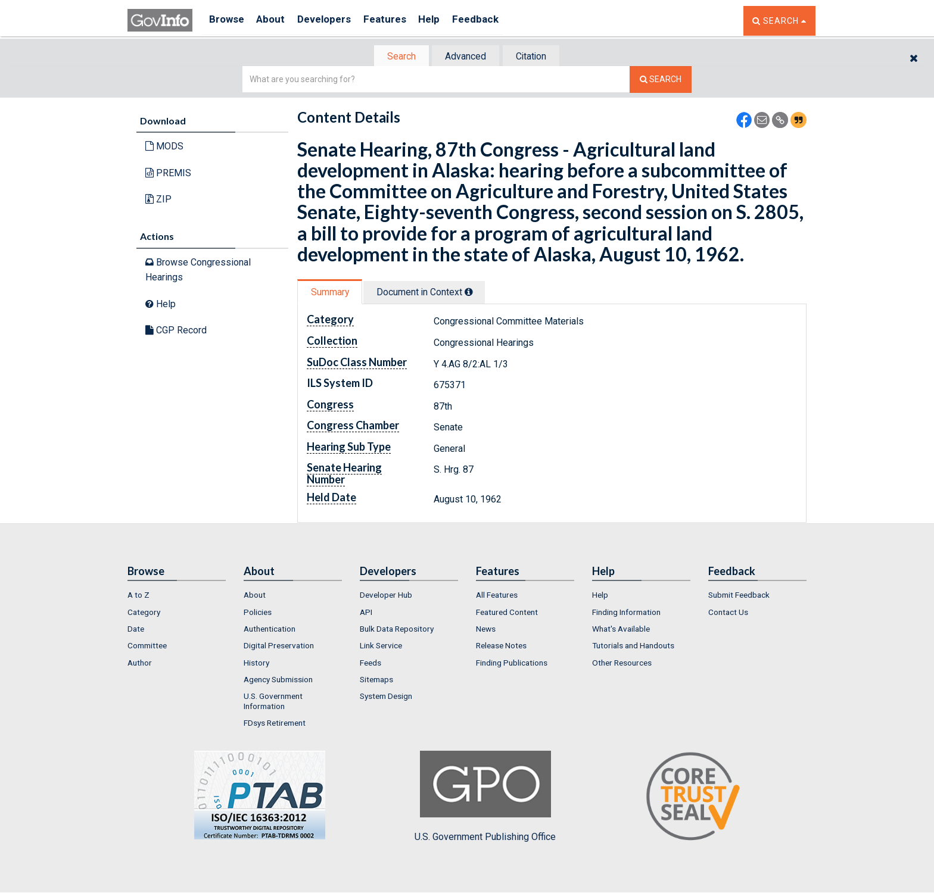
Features (398, 20)
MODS (164, 147)
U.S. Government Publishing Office (485, 798)
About (276, 20)
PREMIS (168, 174)
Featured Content (507, 613)
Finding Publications (511, 664)
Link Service (381, 647)
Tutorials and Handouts (633, 647)
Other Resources (622, 664)
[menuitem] (176, 596)
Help (447, 20)
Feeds (370, 664)
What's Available (621, 630)
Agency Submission (278, 680)
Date (135, 630)
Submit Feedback (739, 596)
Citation (536, 57)
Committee (147, 647)
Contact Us (728, 613)
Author (139, 664)
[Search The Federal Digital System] (661, 80)
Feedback (497, 20)
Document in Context (432, 293)
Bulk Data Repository (397, 630)
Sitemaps (376, 680)
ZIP (158, 200)
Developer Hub (386, 596)
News (486, 630)
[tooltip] (476, 293)
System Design (386, 697)
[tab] (396, 57)
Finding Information (626, 613)
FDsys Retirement (275, 724)
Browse (227, 20)
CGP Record (176, 331)
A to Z (138, 596)
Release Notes (501, 647)
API (366, 613)
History (256, 664)
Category (143, 613)
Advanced (464, 57)
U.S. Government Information (273, 702)
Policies (258, 613)
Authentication (269, 630)
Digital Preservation (279, 647)
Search (395, 57)
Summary (332, 293)
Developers (333, 20)
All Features (497, 596)
